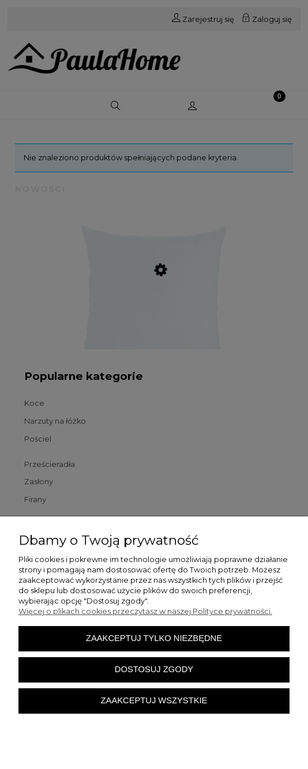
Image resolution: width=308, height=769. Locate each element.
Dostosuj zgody (154, 669)
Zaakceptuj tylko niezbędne (154, 638)
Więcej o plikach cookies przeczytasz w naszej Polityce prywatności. (145, 611)
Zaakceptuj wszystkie (154, 700)
